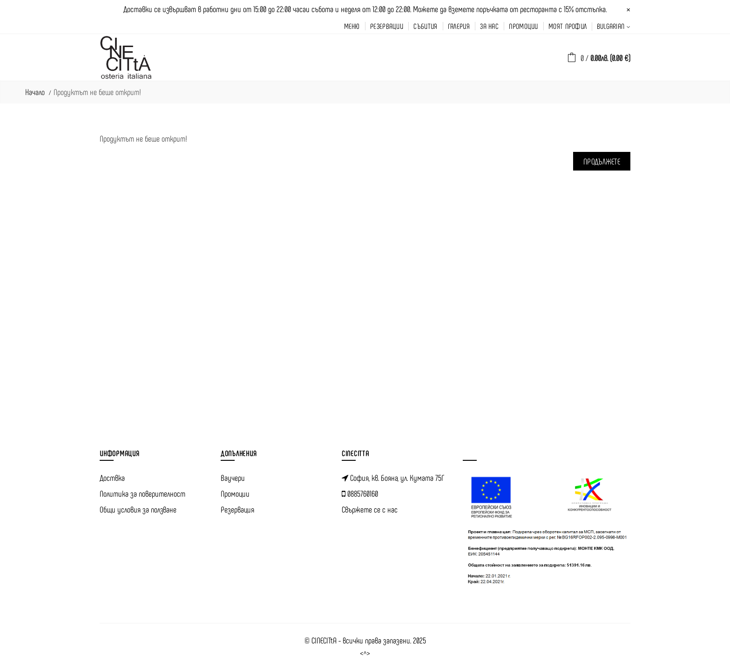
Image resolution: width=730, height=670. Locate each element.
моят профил (567, 25)
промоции (523, 25)
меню (352, 25)
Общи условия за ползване (138, 509)
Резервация (237, 509)
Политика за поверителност (142, 493)
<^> (365, 653)
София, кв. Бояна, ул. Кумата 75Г (393, 477)
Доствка (112, 477)
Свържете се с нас (370, 509)
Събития (425, 25)
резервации (386, 25)
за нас (489, 25)
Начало (35, 92)
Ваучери (233, 477)
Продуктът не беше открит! (97, 92)
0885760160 (360, 493)
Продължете (601, 161)
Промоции (235, 493)
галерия (459, 25)
